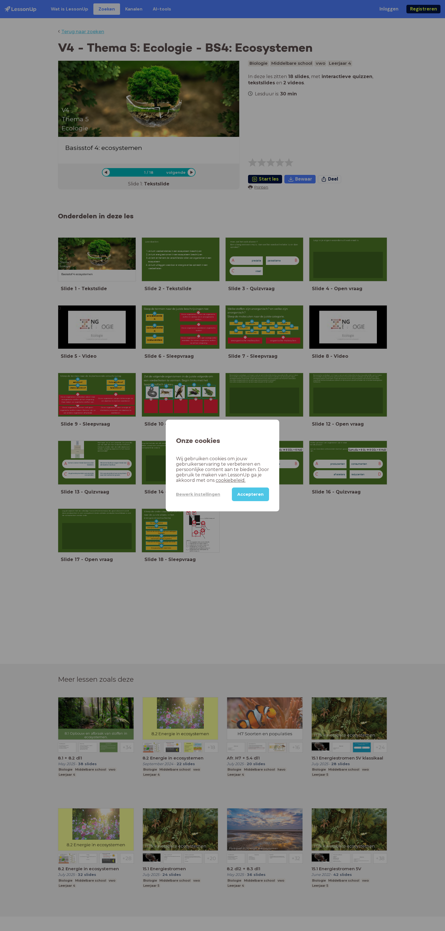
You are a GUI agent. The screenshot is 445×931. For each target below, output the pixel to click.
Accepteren (250, 494)
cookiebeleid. (230, 480)
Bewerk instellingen (198, 494)
